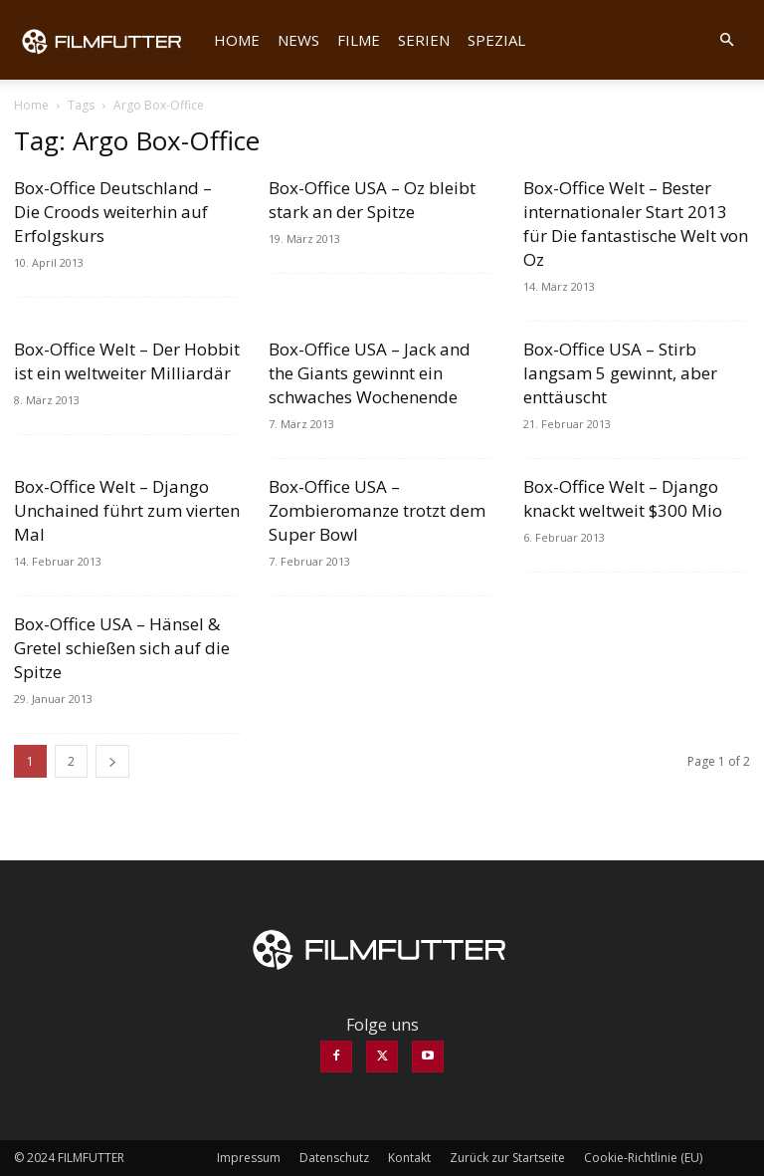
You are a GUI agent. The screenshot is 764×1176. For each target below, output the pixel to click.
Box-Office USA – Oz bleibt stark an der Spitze (372, 199)
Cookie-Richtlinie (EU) (643, 1157)
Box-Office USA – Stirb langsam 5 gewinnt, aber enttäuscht (620, 373)
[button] (726, 40)
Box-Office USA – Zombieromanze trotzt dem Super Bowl (377, 510)
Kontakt (409, 1157)
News (298, 40)
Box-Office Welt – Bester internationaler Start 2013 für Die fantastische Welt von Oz (635, 223)
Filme (358, 40)
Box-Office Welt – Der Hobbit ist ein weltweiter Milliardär (127, 361)
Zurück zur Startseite (507, 1157)
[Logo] (109, 40)
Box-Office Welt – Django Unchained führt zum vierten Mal (127, 510)
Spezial (496, 40)
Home (237, 40)
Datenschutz (334, 1157)
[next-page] (112, 761)
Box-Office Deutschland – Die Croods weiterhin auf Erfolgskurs (113, 211)
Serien (424, 40)
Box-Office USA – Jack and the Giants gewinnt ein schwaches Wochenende (370, 373)
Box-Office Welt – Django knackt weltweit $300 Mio (622, 498)
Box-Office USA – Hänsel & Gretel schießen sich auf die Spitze (122, 647)
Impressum (249, 1157)
